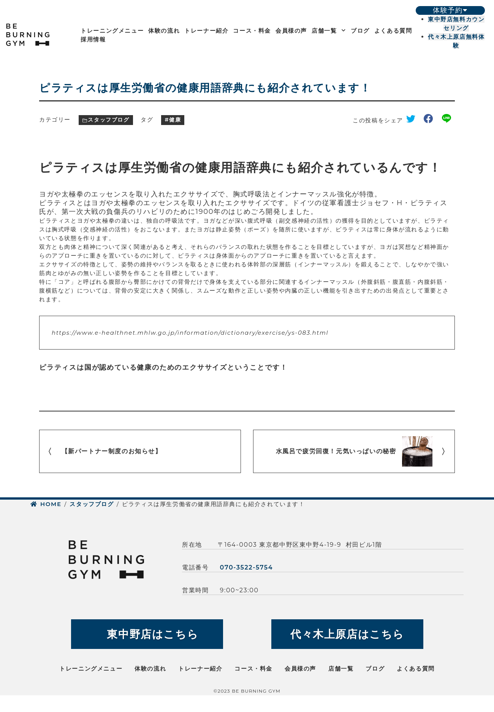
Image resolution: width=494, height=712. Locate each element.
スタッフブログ (108, 119)
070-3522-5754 (246, 567)
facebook (431, 120)
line (448, 120)
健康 (175, 119)
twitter (413, 120)
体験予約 (450, 10)
